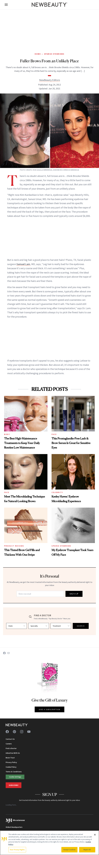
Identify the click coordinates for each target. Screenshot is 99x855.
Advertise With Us (13, 753)
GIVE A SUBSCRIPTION (49, 709)
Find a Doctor (11, 748)
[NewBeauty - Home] (49, 5)
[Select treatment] (61, 626)
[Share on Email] (8, 653)
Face (54, 434)
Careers (9, 744)
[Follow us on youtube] (28, 731)
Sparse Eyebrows (54, 54)
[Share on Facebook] (4, 653)
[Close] (95, 835)
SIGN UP (74, 594)
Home (38, 54)
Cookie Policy (11, 767)
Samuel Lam (23, 264)
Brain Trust (10, 757)
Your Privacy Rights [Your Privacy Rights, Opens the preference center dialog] (17, 850)
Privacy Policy (11, 762)
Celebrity (57, 492)
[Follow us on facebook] (7, 731)
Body (7, 434)
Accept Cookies (69, 850)
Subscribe (13, 785)
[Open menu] (6, 5)
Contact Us (10, 739)
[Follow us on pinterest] (14, 731)
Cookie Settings (15, 777)
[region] (49, 843)
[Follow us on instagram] (21, 731)
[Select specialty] (38, 626)
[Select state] (16, 626)
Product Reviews (14, 546)
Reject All (87, 850)
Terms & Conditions (14, 771)
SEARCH (81, 626)
